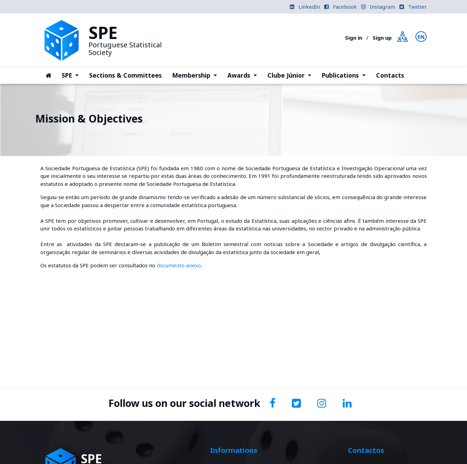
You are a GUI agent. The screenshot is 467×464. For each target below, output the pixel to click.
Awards (244, 74)
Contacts (390, 75)
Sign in (353, 37)
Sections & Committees (125, 75)
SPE (73, 74)
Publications (346, 74)
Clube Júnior (292, 74)
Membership (197, 74)
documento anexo (179, 265)
